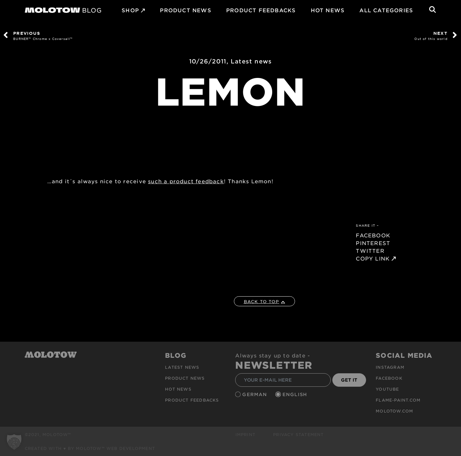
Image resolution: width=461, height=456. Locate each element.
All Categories (386, 10)
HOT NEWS (328, 10)
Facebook (389, 378)
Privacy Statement (298, 434)
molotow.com (394, 410)
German (255, 394)
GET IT (349, 380)
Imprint (245, 434)
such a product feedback (186, 181)
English (295, 394)
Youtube (387, 389)
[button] (14, 442)
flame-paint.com (398, 400)
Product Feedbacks (261, 10)
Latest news (251, 61)
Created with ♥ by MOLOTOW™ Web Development (90, 448)
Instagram (390, 367)
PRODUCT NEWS (185, 10)
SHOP (130, 10)
